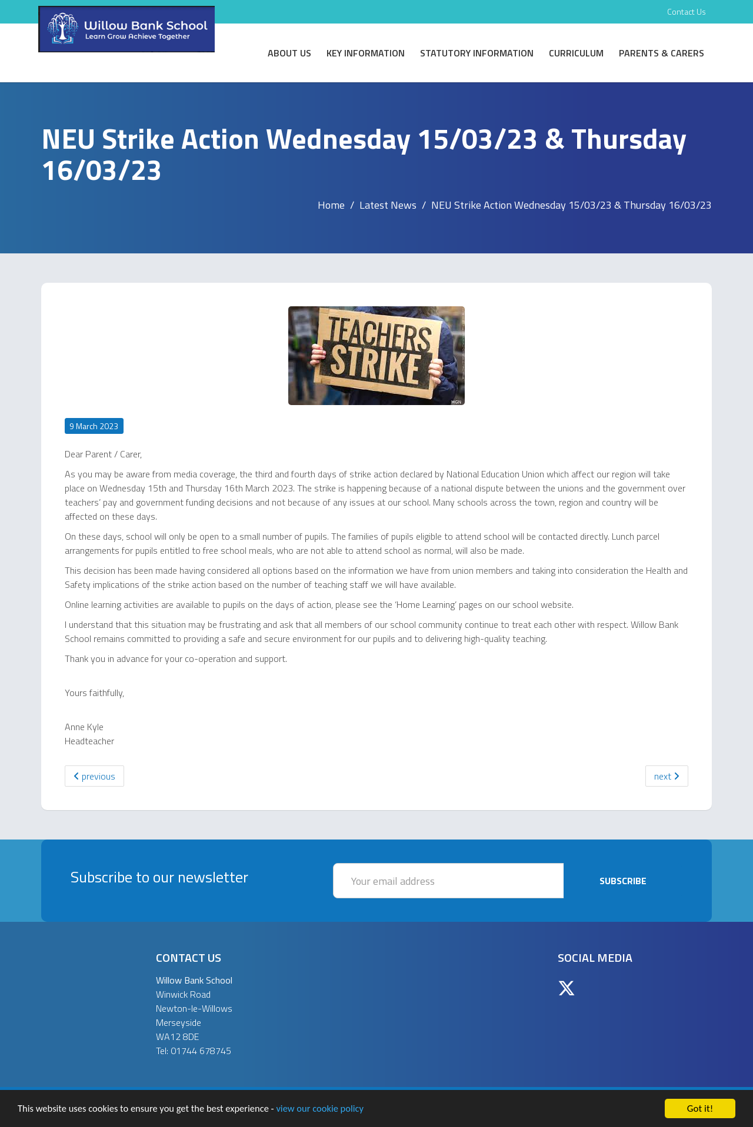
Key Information (365, 53)
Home (331, 205)
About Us (289, 53)
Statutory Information (477, 53)
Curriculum (576, 53)
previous (94, 776)
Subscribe (623, 881)
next (666, 776)
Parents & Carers (661, 53)
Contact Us (686, 11)
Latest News (388, 205)
